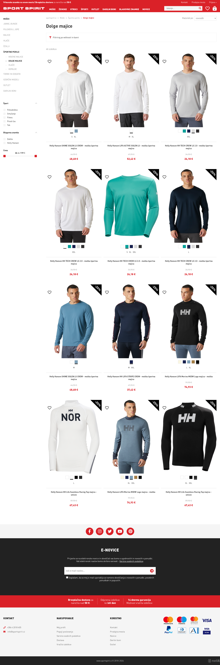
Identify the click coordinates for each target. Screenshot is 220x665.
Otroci (74, 9)
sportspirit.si (51, 18)
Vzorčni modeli (11, 79)
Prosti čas (11, 121)
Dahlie (10, 139)
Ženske (63, 9)
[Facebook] (89, 531)
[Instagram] (99, 531)
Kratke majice (16, 56)
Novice (146, 9)
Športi (84, 9)
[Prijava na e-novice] (152, 571)
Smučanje (11, 113)
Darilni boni (109, 9)
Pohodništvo (12, 109)
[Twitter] (110, 531)
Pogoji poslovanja (65, 631)
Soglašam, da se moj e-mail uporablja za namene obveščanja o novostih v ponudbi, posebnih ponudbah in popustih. (111, 579)
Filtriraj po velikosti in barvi (66, 37)
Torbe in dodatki (12, 74)
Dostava (60, 640)
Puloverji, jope (11, 29)
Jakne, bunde (10, 23)
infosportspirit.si (16, 631)
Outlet (95, 9)
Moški (52, 9)
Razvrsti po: (187, 18)
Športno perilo (11, 52)
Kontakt (184, 2)
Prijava (213, 2)
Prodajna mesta (198, 2)
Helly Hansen (13, 143)
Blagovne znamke (129, 9)
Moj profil (61, 627)
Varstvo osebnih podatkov (131, 561)
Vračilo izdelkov (64, 644)
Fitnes (9, 117)
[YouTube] (120, 531)
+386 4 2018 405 (14, 627)
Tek (8, 125)
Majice (6, 35)
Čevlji (6, 46)
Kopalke (13, 69)
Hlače (6, 40)
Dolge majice (15, 61)
